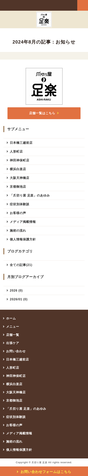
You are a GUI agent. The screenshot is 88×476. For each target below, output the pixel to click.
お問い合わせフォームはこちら (46, 472)
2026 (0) (16, 290)
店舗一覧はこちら (42, 113)
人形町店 (16, 151)
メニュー (12, 326)
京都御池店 (18, 186)
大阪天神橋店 (19, 177)
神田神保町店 (19, 160)
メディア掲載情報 (23, 221)
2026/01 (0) (18, 299)
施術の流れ (18, 230)
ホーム (11, 318)
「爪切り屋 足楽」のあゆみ (30, 195)
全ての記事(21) (21, 265)
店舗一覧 (12, 334)
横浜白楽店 (18, 169)
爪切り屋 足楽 (39, 462)
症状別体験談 (19, 204)
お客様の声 (18, 213)
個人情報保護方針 (23, 239)
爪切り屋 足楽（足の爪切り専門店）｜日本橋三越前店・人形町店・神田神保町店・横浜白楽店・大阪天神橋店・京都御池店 (25, 5)
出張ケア (12, 343)
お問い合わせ (16, 351)
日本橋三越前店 (21, 142)
